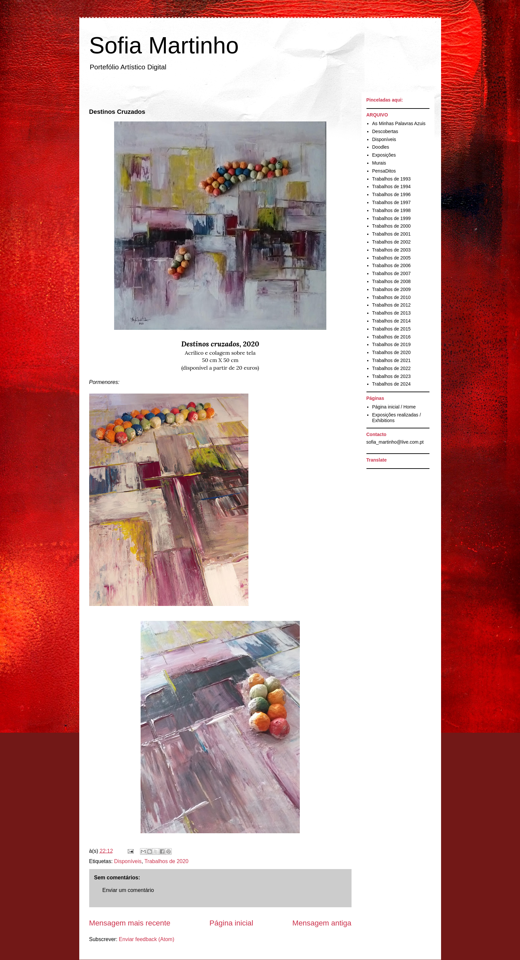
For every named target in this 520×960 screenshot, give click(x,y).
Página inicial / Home (394, 406)
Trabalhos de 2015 (391, 329)
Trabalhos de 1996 (391, 194)
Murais (379, 163)
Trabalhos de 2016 (391, 336)
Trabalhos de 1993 (391, 179)
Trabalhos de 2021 (391, 360)
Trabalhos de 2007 (391, 273)
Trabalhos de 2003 (391, 250)
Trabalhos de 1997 (391, 202)
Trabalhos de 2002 (391, 242)
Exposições (384, 155)
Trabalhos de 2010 (391, 297)
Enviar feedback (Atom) (146, 939)
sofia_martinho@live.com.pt (395, 442)
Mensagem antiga (322, 923)
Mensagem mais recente (129, 923)
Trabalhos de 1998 (391, 210)
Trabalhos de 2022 (391, 368)
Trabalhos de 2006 (391, 265)
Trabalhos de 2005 (391, 257)
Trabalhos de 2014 (391, 321)
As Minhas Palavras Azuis (398, 123)
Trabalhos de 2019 (391, 344)
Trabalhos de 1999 (391, 218)
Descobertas (385, 131)
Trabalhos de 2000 (391, 226)
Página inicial (231, 923)
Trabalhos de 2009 (391, 289)
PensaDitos (384, 171)
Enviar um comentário (128, 890)
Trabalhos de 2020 (166, 861)
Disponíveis (128, 861)
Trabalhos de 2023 (391, 376)
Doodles (380, 147)
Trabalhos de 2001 (391, 234)
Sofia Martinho (164, 45)
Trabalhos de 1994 (391, 186)
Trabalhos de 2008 (391, 281)
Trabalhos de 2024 (391, 384)
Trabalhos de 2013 (391, 313)
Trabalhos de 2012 (391, 305)
